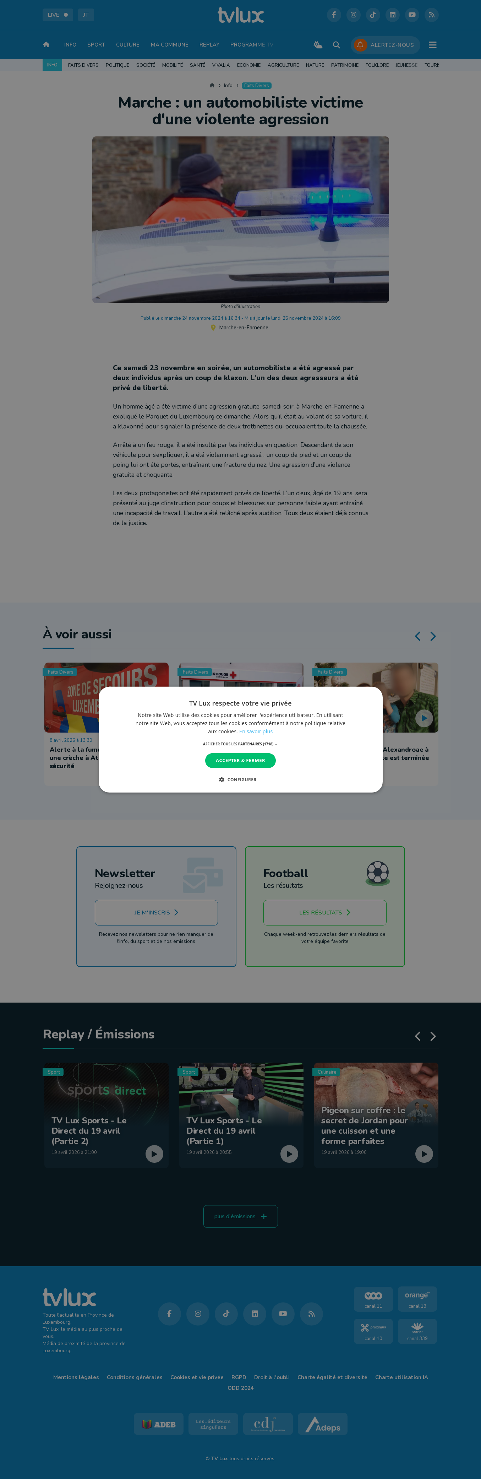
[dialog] (241, 739)
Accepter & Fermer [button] (240, 760)
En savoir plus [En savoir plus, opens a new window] (256, 731)
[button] (240, 744)
